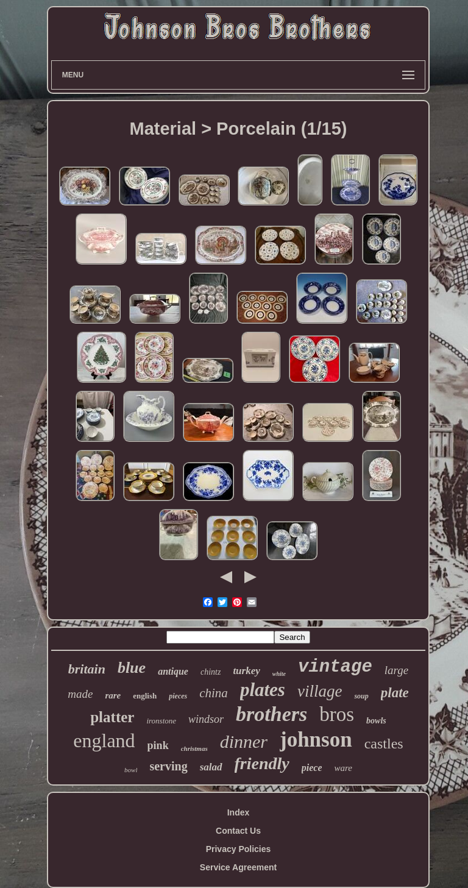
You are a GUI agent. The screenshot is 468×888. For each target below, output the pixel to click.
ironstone (161, 720)
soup (361, 696)
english (145, 695)
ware (343, 768)
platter (112, 717)
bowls (376, 720)
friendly (262, 763)
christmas (194, 748)
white (279, 673)
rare (113, 695)
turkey (246, 671)
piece (312, 767)
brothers (271, 714)
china (213, 693)
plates (262, 689)
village (319, 691)
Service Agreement (238, 867)
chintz (210, 672)
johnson (316, 739)
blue (132, 668)
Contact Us (238, 831)
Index (238, 812)
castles (383, 743)
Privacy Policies (238, 849)
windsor (206, 719)
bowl (130, 769)
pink (158, 745)
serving (168, 766)
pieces (178, 696)
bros (336, 714)
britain (86, 669)
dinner (244, 741)
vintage (335, 667)
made (80, 693)
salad (211, 767)
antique (173, 671)
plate (395, 692)
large (396, 670)
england (104, 740)
